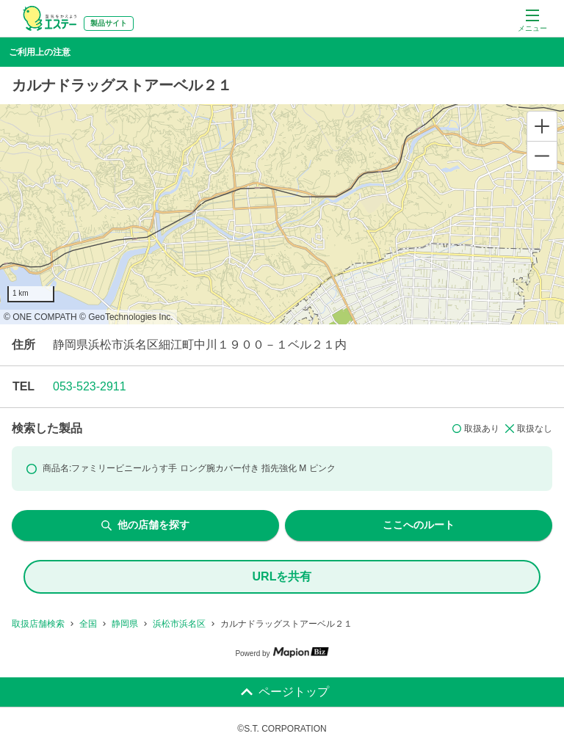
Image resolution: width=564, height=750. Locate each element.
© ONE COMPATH (40, 317)
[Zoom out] (542, 155)
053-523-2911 (89, 386)
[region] (282, 214)
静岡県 (125, 624)
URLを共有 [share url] (282, 576)
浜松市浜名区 (179, 624)
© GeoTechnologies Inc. (126, 317)
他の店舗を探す (145, 525)
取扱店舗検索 (38, 624)
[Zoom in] (542, 126)
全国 (88, 624)
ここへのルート (419, 525)
